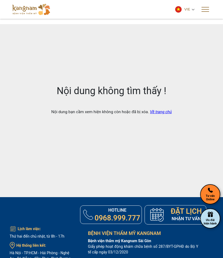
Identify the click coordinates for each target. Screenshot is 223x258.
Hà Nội (15, 253)
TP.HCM (30, 253)
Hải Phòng (49, 253)
